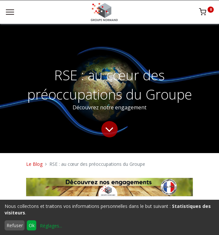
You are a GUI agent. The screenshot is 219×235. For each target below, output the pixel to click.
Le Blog (34, 164)
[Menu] (10, 12)
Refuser (15, 225)
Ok (32, 225)
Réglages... (51, 226)
